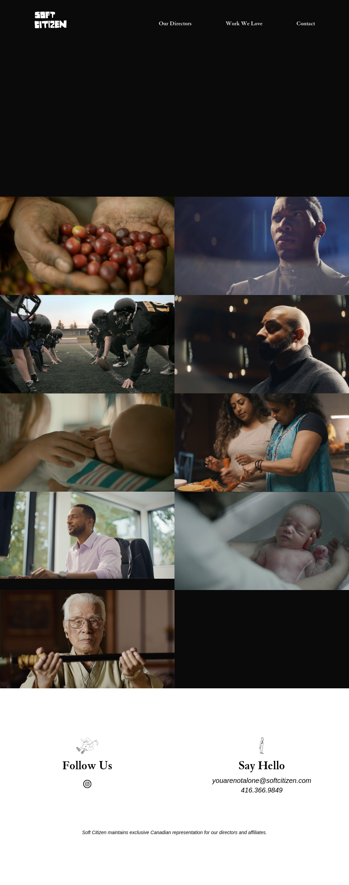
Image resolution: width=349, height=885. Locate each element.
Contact (306, 24)
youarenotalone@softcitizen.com (261, 780)
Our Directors (175, 24)
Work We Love (244, 24)
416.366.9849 (262, 790)
